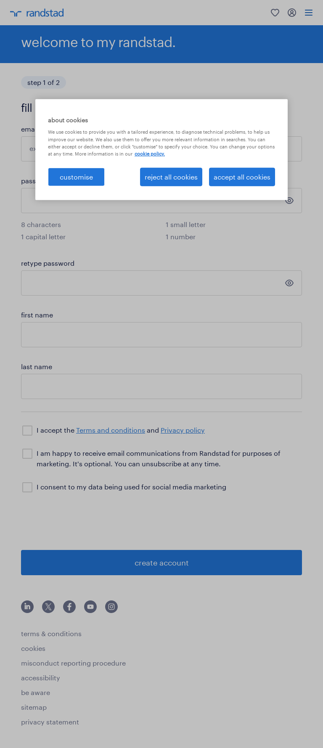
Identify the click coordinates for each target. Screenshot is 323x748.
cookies (33, 648)
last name (36, 366)
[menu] (308, 12)
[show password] (289, 200)
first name (37, 315)
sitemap (34, 707)
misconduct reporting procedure (73, 663)
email (29, 129)
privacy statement (50, 722)
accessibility (40, 678)
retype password (47, 263)
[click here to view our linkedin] (27, 610)
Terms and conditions (110, 430)
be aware (35, 692)
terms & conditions (51, 633)
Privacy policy (183, 430)
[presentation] (85, 521)
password (36, 181)
